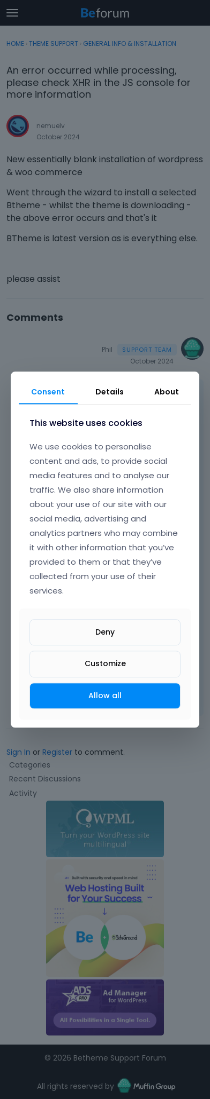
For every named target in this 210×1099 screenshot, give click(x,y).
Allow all (105, 695)
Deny (105, 632)
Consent (48, 391)
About (166, 391)
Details (109, 391)
